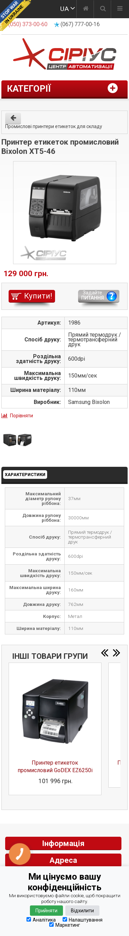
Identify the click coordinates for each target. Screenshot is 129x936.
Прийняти (46, 910)
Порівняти (21, 415)
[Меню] (120, 9)
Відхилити (82, 910)
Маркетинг (64, 924)
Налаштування (83, 919)
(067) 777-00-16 (80, 24)
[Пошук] (103, 9)
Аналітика (41, 919)
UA (64, 9)
